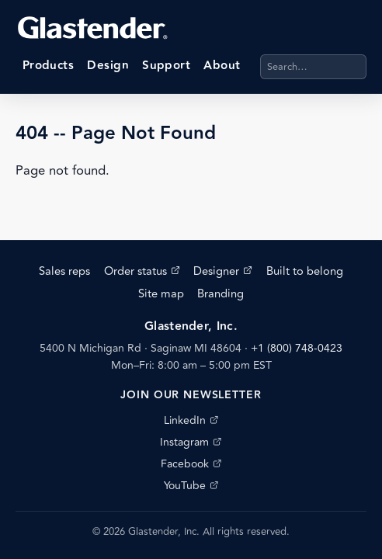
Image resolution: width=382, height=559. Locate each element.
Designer (222, 271)
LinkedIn (191, 420)
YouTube (191, 485)
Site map (161, 294)
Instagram (190, 442)
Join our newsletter (190, 395)
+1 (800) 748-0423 (296, 348)
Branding (220, 294)
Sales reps (64, 271)
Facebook (191, 464)
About (221, 66)
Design (108, 66)
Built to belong (304, 271)
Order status (142, 271)
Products (49, 66)
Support (166, 66)
